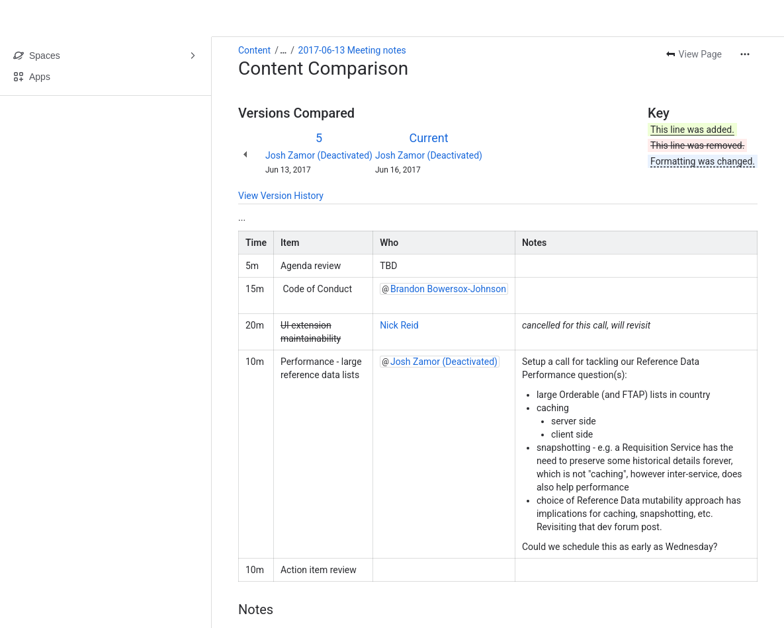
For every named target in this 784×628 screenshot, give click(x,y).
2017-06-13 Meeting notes (352, 50)
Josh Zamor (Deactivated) (318, 155)
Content (254, 50)
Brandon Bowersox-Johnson (448, 289)
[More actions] (745, 54)
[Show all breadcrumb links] (283, 50)
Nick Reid (399, 325)
